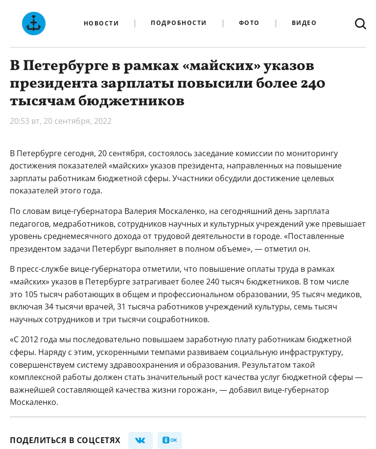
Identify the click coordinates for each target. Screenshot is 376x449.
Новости (101, 23)
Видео (304, 23)
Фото (249, 23)
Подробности (179, 23)
